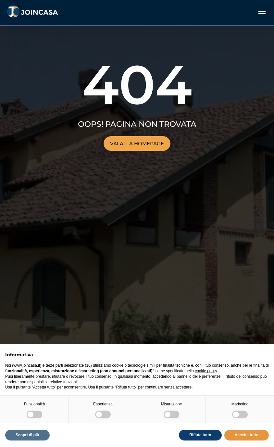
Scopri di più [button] (27, 435)
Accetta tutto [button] (246, 435)
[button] (262, 12)
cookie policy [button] (206, 371)
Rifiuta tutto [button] (200, 435)
